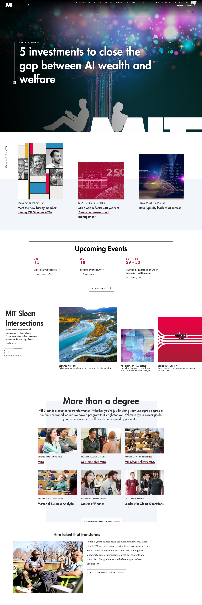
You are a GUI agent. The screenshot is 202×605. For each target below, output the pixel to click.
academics (180, 3)
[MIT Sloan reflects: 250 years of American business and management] (101, 190)
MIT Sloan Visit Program (45, 269)
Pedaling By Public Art (90, 269)
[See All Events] (101, 288)
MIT (193, 3)
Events (108, 3)
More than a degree (101, 400)
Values (97, 3)
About (142, 3)
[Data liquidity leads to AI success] (161, 182)
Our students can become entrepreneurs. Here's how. (177, 369)
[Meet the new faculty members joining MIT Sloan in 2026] (40, 178)
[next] (18, 352)
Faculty (131, 3)
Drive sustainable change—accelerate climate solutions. (86, 368)
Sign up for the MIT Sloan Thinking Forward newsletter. (93, 10)
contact (179, 10)
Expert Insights (82, 3)
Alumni (119, 3)
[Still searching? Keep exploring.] (101, 521)
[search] (191, 10)
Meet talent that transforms (103, 573)
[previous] (10, 352)
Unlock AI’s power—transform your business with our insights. (136, 369)
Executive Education (160, 3)
